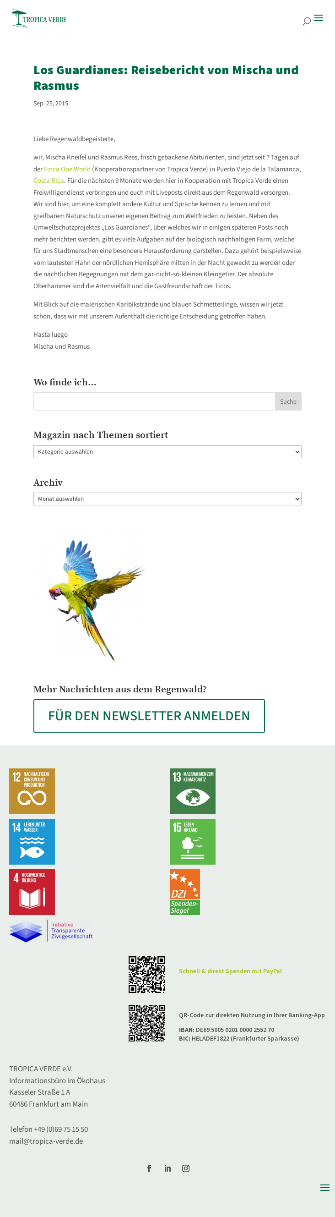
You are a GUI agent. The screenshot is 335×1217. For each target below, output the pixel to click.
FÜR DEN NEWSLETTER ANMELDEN (149, 716)
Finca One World (67, 169)
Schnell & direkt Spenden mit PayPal (230, 971)
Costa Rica (48, 181)
